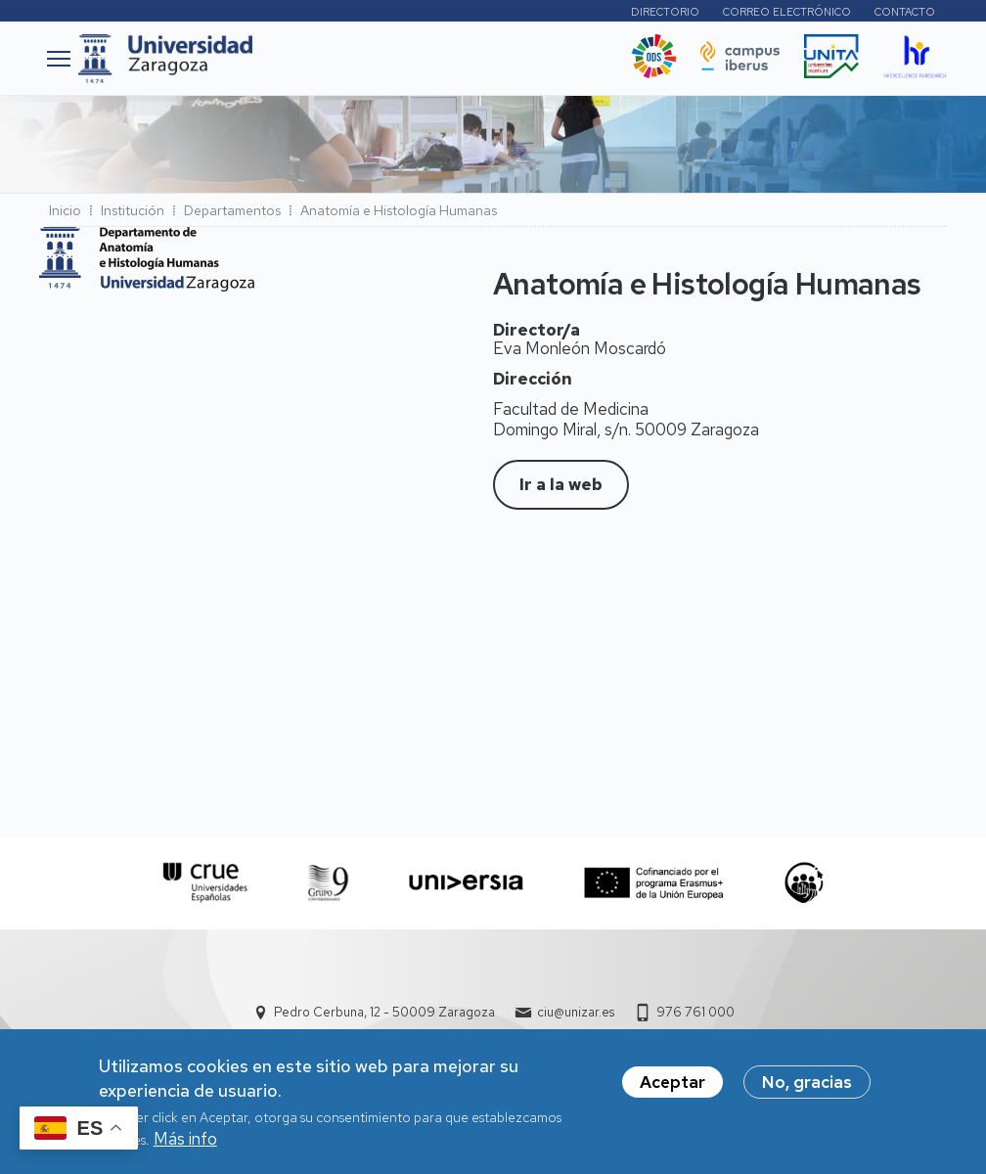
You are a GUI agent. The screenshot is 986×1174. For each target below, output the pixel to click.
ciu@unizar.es (575, 1012)
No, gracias (807, 1089)
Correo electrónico (787, 12)
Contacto (904, 12)
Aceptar (672, 1089)
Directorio (665, 12)
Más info (185, 1145)
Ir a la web (561, 484)
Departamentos (232, 210)
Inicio (65, 210)
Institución (132, 210)
